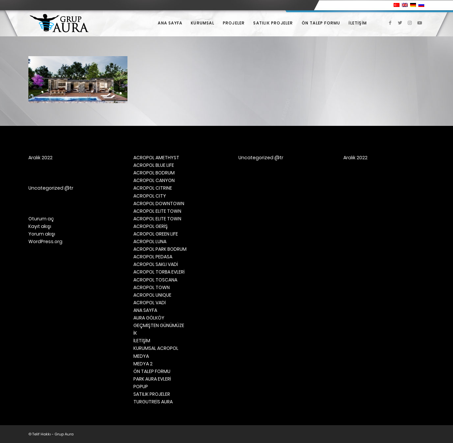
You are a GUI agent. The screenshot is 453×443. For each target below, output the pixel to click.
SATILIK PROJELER (151, 394)
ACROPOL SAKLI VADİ (155, 264)
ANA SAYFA (145, 310)
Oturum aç (41, 218)
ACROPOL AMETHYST (156, 157)
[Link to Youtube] (420, 23)
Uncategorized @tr (50, 188)
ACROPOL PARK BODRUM (160, 249)
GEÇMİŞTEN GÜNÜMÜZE (158, 325)
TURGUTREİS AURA (153, 401)
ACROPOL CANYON (154, 180)
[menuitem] (170, 23)
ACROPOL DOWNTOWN (158, 203)
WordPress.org (45, 241)
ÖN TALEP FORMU (151, 371)
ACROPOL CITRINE (152, 188)
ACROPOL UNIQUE (152, 295)
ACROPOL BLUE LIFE (153, 165)
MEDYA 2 (143, 363)
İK (135, 333)
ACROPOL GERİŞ (150, 226)
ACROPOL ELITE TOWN (157, 211)
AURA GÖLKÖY (148, 317)
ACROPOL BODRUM (154, 172)
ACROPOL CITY (149, 196)
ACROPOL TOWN (151, 287)
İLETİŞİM (141, 340)
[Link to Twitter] (400, 23)
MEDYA (141, 356)
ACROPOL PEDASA (152, 256)
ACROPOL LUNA (149, 241)
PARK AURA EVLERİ (152, 379)
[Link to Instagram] (410, 23)
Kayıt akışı (39, 226)
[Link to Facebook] (390, 23)
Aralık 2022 (40, 157)
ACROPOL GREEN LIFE (155, 234)
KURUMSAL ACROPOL (155, 348)
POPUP (140, 386)
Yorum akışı (41, 234)
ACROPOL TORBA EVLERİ (159, 272)
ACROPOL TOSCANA (155, 280)
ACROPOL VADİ (149, 302)
